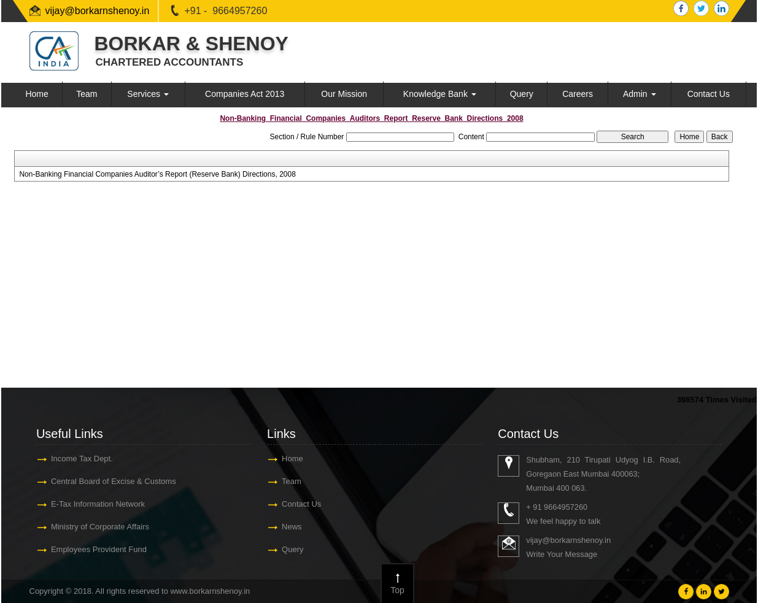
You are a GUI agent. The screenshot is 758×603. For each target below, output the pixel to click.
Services (148, 94)
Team (86, 94)
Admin (639, 94)
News (292, 526)
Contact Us (708, 94)
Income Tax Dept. (82, 458)
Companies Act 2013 (244, 94)
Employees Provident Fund (99, 549)
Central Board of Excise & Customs (113, 481)
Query (521, 94)
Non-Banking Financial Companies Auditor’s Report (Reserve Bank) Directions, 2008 (157, 174)
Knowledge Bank (439, 94)
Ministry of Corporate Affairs (100, 526)
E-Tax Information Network (98, 504)
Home (36, 94)
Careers (577, 94)
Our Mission (344, 94)
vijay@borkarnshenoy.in (97, 11)
